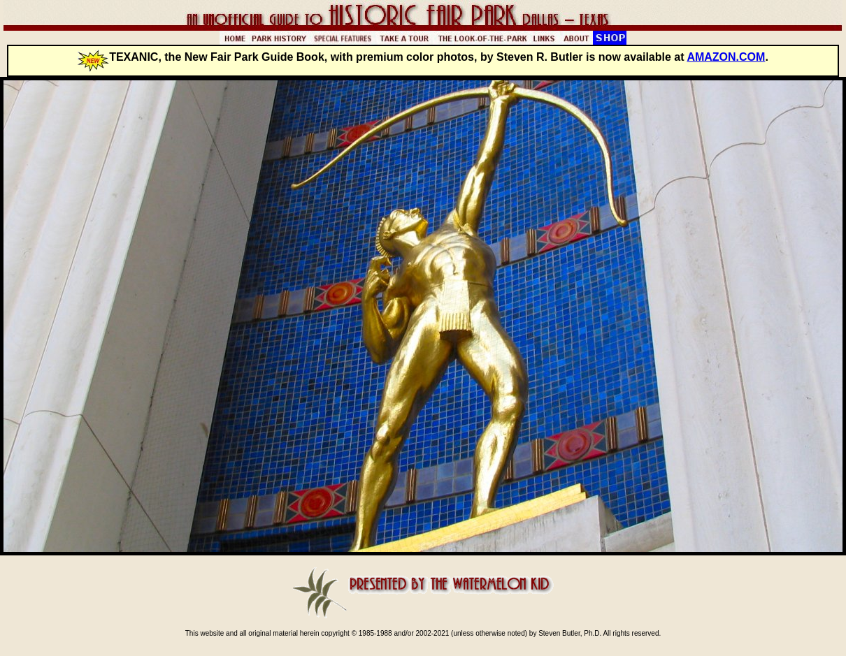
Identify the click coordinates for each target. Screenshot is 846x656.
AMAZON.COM (726, 57)
